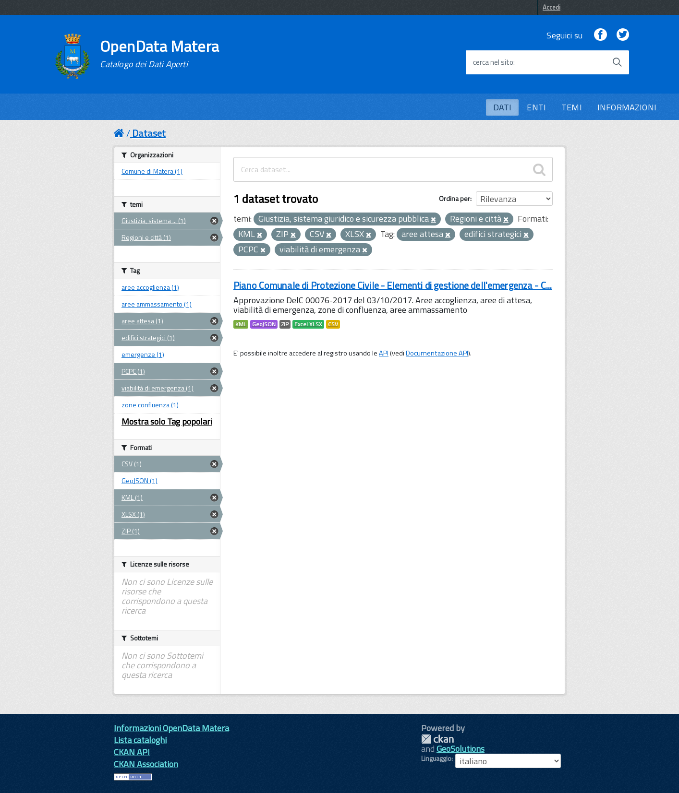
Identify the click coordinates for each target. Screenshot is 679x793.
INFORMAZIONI (626, 107)
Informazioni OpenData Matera (171, 728)
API (383, 353)
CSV (333, 324)
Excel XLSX (308, 324)
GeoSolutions (460, 748)
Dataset (149, 133)
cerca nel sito (493, 62)
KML (240, 324)
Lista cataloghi (140, 740)
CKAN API (132, 752)
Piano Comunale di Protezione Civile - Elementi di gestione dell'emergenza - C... (392, 285)
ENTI (536, 107)
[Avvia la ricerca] (617, 62)
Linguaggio (436, 758)
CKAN (437, 739)
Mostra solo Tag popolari (166, 421)
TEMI (571, 107)
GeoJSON (264, 324)
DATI (502, 107)
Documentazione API (437, 353)
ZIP (285, 324)
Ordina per (454, 198)
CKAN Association (146, 763)
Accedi (551, 7)
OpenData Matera (159, 53)
